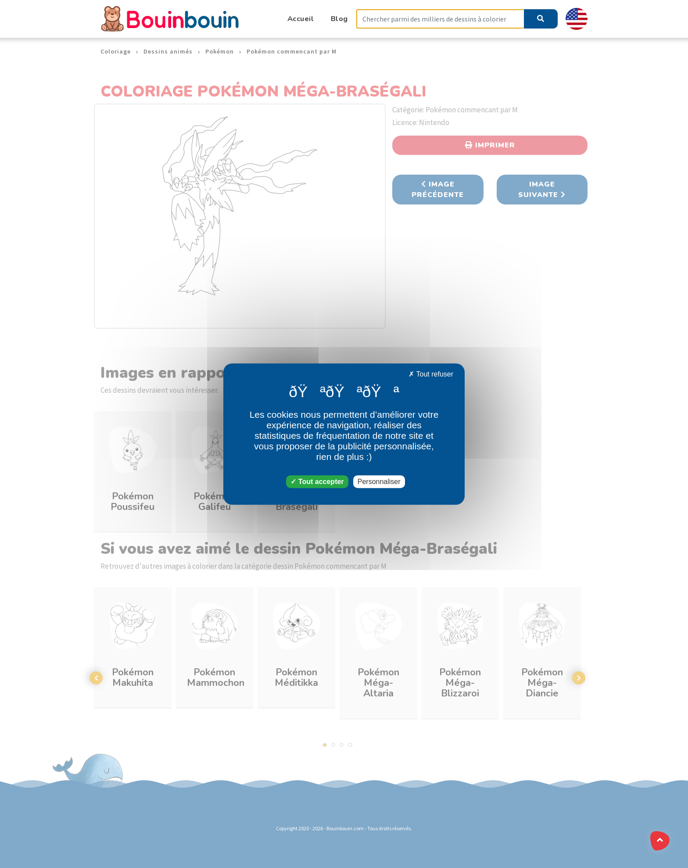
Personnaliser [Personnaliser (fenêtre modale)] (379, 481)
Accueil (300, 19)
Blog (339, 19)
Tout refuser (430, 374)
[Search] (440, 19)
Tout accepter (317, 481)
